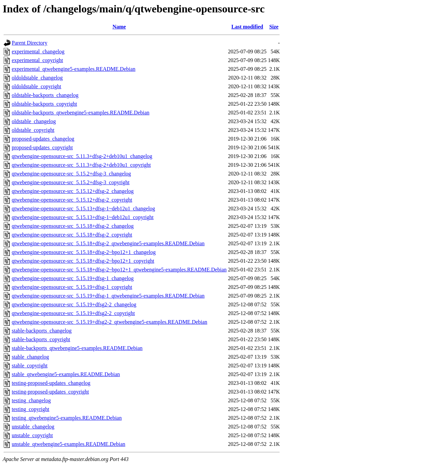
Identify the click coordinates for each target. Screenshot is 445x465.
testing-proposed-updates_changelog (51, 383)
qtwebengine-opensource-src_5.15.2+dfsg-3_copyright (70, 182)
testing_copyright (30, 409)
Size (274, 27)
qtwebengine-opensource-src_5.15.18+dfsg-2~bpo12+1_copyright (83, 261)
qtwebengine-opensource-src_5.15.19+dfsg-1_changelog (73, 278)
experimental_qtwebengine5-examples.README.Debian (73, 69)
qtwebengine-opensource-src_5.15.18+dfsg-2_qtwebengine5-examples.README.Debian (108, 243)
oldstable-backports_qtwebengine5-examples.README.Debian (81, 112)
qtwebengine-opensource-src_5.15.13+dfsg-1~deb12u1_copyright (83, 217)
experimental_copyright (37, 60)
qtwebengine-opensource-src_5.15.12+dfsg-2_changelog (73, 191)
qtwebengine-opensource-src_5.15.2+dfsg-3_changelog (71, 173)
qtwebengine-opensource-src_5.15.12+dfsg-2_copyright (72, 200)
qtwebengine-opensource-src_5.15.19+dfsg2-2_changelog (74, 304)
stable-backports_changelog (42, 330)
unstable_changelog (33, 426)
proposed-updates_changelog (43, 139)
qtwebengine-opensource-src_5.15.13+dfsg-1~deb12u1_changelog (83, 208)
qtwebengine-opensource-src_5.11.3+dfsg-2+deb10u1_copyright (81, 165)
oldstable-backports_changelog (45, 95)
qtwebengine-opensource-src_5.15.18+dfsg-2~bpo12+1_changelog (84, 252)
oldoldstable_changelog (37, 78)
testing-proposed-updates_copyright (50, 392)
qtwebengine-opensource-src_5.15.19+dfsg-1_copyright (72, 287)
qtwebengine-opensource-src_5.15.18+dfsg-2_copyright (72, 235)
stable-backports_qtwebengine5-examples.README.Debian (77, 348)
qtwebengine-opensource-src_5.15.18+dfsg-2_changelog (73, 226)
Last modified (247, 27)
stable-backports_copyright (41, 339)
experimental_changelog (38, 51)
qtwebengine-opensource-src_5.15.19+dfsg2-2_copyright (73, 313)
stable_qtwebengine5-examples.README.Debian (66, 374)
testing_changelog (31, 400)
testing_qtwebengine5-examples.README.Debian (67, 418)
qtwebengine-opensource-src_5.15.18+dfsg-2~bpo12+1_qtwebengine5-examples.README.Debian (119, 269)
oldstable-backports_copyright (44, 104)
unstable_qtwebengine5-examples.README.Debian (68, 444)
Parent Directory (29, 43)
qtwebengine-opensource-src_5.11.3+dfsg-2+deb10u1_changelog (82, 156)
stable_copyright (30, 365)
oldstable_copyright (33, 130)
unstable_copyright (32, 435)
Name (119, 27)
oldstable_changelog (34, 121)
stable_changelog (30, 357)
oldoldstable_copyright (36, 86)
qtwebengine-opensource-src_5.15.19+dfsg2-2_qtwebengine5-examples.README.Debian (109, 322)
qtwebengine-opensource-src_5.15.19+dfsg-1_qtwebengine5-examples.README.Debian (108, 296)
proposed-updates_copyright (42, 147)
